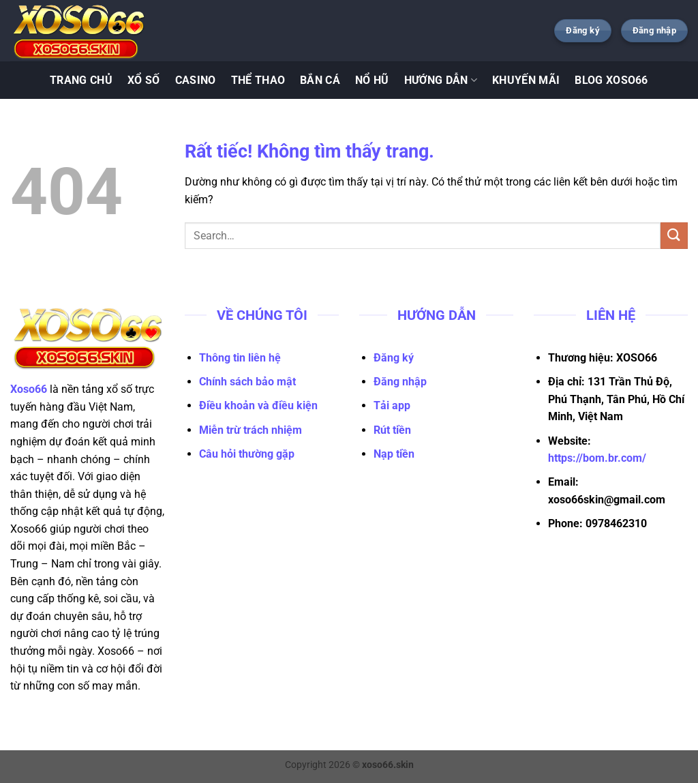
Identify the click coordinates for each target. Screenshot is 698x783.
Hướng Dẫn (440, 80)
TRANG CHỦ (81, 80)
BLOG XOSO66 (611, 80)
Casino (195, 80)
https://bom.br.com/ (597, 458)
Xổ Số (143, 80)
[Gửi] (674, 235)
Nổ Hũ (372, 80)
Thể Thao (258, 80)
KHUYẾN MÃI (526, 80)
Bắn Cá (320, 80)
